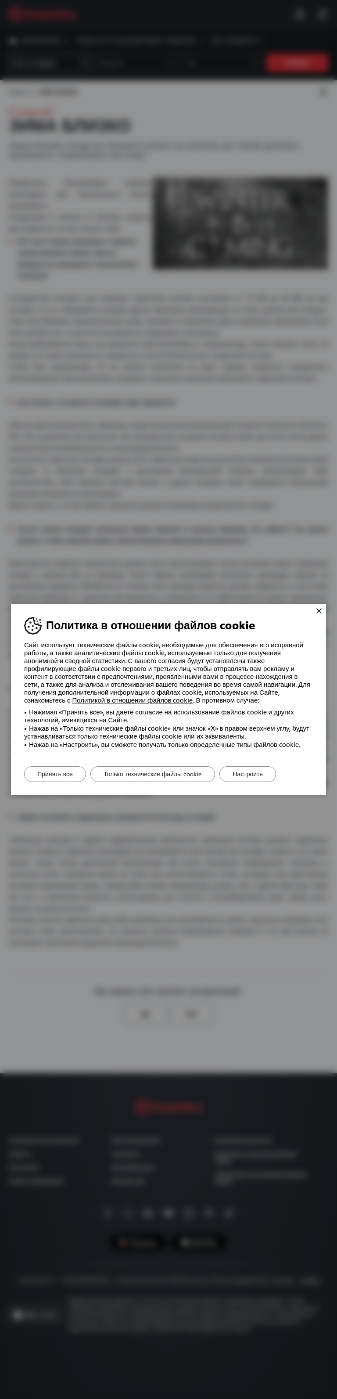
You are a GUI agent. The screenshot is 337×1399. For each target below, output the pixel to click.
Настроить (250, 774)
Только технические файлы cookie (154, 774)
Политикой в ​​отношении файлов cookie (132, 700)
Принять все (55, 774)
